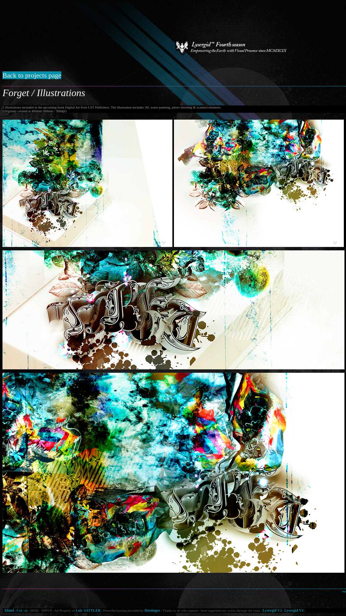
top (344, 591)
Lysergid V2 (272, 610)
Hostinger (152, 610)
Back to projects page (31, 75)
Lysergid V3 (294, 610)
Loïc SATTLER (88, 610)
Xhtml (9, 610)
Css (19, 610)
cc (26, 610)
